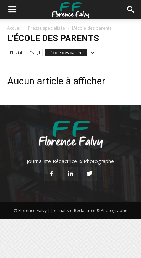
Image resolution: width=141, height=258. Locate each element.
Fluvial (16, 52)
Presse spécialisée (46, 28)
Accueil (14, 28)
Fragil (35, 52)
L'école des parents (65, 52)
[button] (131, 9)
